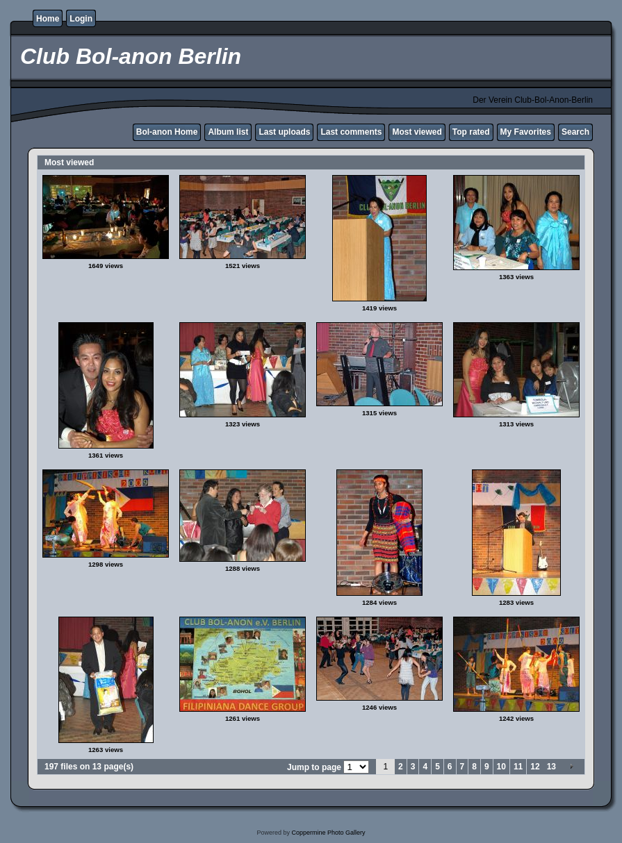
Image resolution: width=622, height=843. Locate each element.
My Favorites (525, 132)
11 (518, 766)
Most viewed (416, 132)
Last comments (351, 132)
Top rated (471, 132)
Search (575, 132)
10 (501, 766)
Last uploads (284, 132)
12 (534, 766)
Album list (228, 132)
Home (47, 19)
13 (551, 766)
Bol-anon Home (167, 132)
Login (80, 19)
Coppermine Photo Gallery (328, 832)
